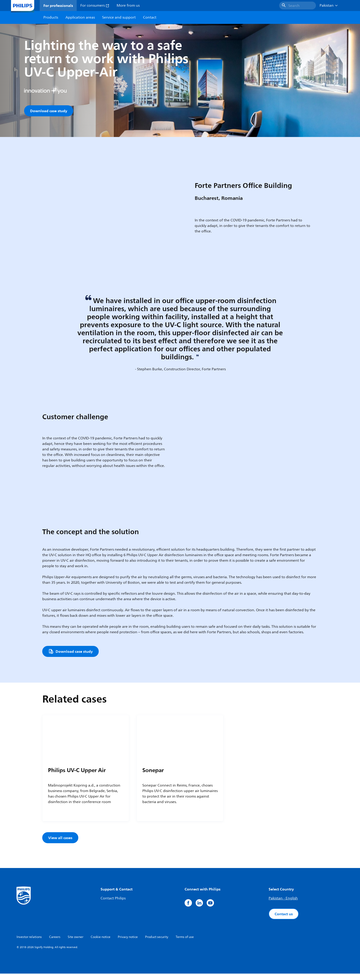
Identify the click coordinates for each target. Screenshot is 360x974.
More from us (128, 5)
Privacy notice (128, 937)
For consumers (94, 5)
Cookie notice (100, 937)
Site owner (75, 937)
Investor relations (29, 937)
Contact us (284, 914)
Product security (156, 937)
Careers (54, 937)
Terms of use (185, 937)
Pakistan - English (283, 899)
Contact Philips (113, 899)
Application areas (80, 17)
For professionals (58, 5)
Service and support (119, 17)
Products (50, 17)
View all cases (60, 838)
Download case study (48, 111)
